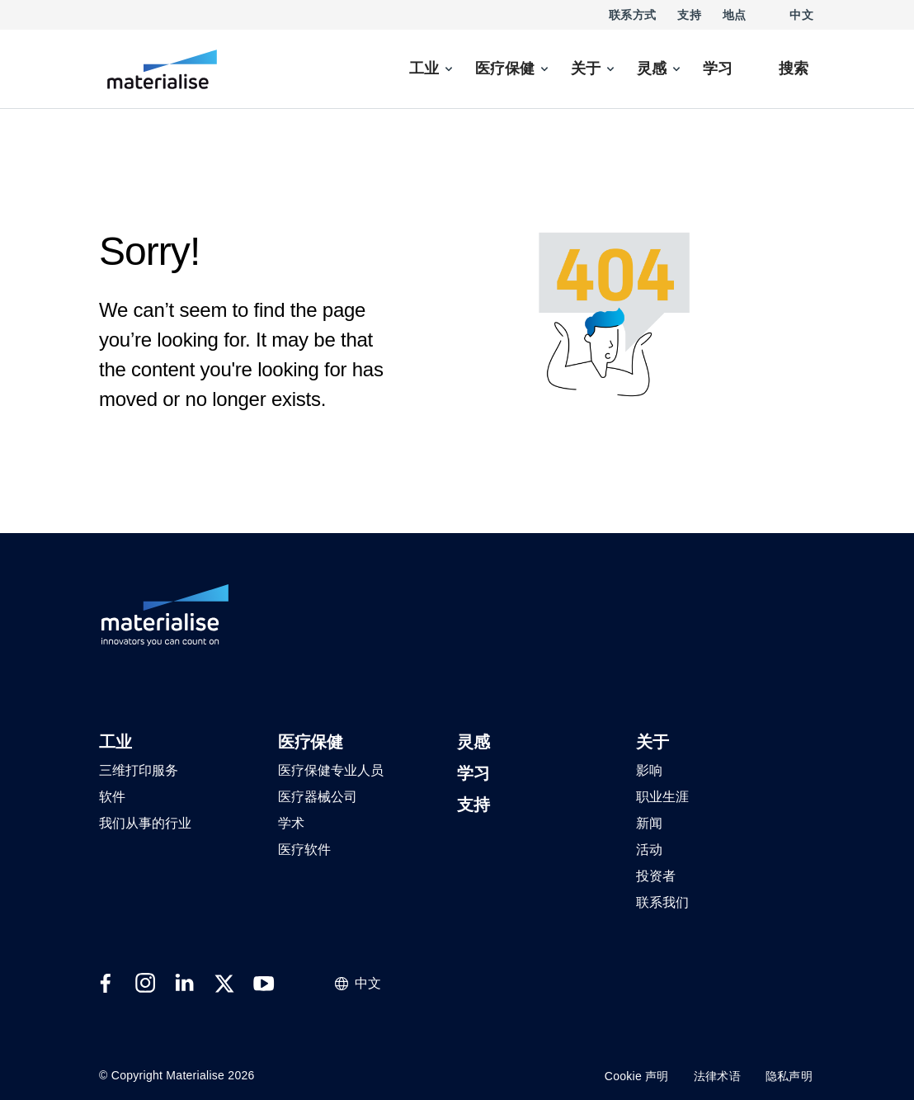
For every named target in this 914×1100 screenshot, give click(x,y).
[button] (115, 743)
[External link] (105, 983)
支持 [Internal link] (689, 14)
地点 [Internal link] (735, 14)
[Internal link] (162, 69)
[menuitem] (432, 69)
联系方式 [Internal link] (632, 14)
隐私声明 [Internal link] (789, 1076)
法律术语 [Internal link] (717, 1076)
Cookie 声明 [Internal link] (637, 1076)
